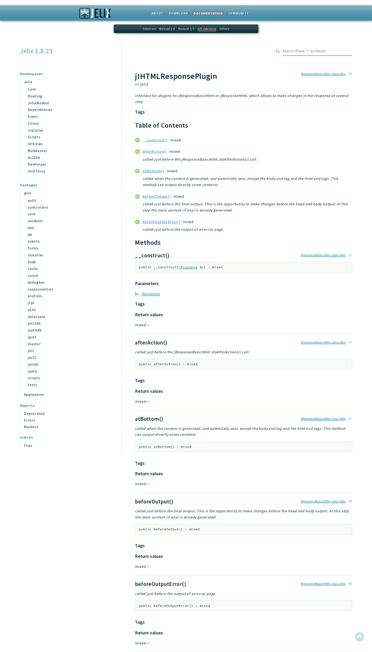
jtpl (31, 302)
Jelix (28, 81)
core (32, 213)
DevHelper (37, 164)
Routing (35, 96)
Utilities (35, 143)
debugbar (36, 282)
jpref (32, 337)
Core (32, 89)
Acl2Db (34, 157)
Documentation (208, 13)
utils (32, 309)
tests (32, 384)
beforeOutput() (157, 196)
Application (34, 394)
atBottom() (153, 170)
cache (33, 268)
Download (178, 13)
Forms (33, 123)
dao (31, 227)
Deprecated (34, 413)
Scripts (34, 136)
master (34, 343)
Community (238, 13)
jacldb (33, 364)
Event (33, 116)
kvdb (32, 261)
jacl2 (32, 357)
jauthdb (35, 330)
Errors (29, 420)
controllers (38, 207)
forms (33, 248)
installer (35, 255)
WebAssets (37, 150)
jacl (31, 350)
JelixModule (38, 103)
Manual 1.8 (167, 29)
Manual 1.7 (186, 29)
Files (28, 445)
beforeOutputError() (161, 221)
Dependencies (40, 109)
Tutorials (149, 29)
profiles (35, 295)
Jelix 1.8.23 (36, 51)
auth (32, 200)
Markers (31, 426)
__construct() (155, 140)
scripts (34, 377)
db (30, 234)
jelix (27, 193)
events (34, 241)
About (157, 13)
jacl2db (34, 323)
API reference (207, 29)
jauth (32, 371)
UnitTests (37, 171)
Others (224, 29)
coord (33, 275)
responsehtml (40, 289)
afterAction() (155, 151)
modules (35, 220)
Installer (36, 130)
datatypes (37, 316)
